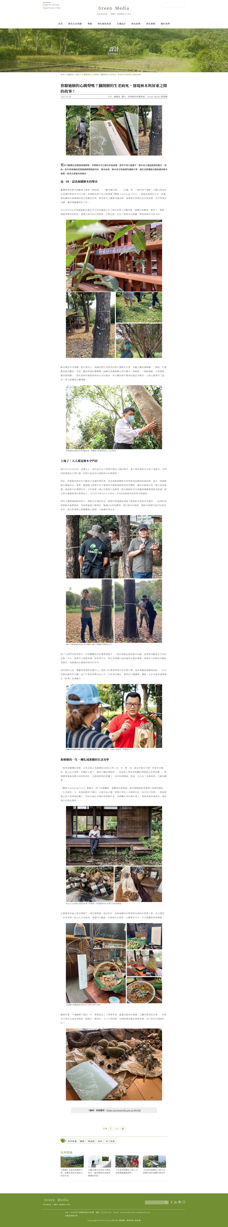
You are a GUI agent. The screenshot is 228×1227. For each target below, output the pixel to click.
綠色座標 (135, 23)
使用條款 (130, 1220)
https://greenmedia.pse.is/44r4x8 (124, 1110)
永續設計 (121, 23)
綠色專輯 (150, 23)
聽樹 (82, 1141)
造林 (100, 1141)
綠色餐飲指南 (104, 23)
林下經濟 (110, 1141)
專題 (90, 23)
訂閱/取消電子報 (71, 1215)
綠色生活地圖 (75, 23)
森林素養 (72, 1141)
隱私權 (138, 1220)
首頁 (60, 23)
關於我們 (165, 23)
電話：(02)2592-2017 (104, 1212)
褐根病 (91, 1141)
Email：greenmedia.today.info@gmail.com (132, 1212)
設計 (78, 74)
